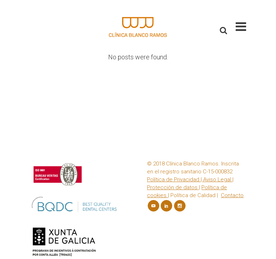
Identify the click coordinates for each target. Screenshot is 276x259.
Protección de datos (173, 93)
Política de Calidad (192, 101)
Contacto (232, 101)
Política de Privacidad (173, 85)
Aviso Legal (217, 85)
